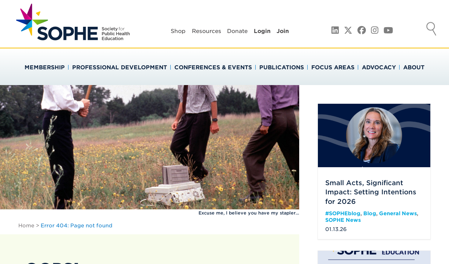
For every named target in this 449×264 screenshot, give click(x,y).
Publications (281, 67)
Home (26, 225)
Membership (45, 67)
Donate (237, 31)
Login (262, 31)
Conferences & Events (213, 67)
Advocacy (379, 67)
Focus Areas (333, 67)
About (413, 67)
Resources (206, 31)
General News (398, 213)
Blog (369, 213)
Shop (178, 31)
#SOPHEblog (342, 213)
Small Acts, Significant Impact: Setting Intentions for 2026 (370, 192)
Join (283, 31)
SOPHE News (343, 220)
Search (431, 29)
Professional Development (119, 67)
